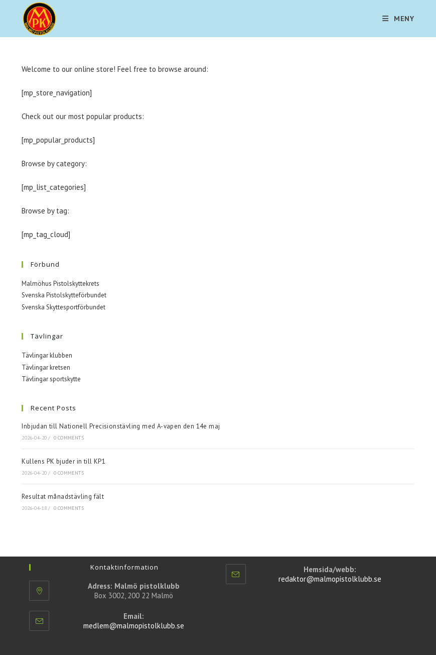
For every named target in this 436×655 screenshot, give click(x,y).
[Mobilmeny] (398, 18)
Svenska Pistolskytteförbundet (64, 295)
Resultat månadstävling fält (63, 496)
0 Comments (69, 437)
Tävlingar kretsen (46, 367)
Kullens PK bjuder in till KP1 (63, 461)
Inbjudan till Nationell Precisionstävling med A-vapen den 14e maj (121, 426)
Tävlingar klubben (47, 355)
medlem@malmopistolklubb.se (133, 625)
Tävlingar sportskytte (51, 379)
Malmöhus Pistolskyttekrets (60, 283)
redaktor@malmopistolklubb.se (329, 579)
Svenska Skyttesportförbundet (63, 307)
